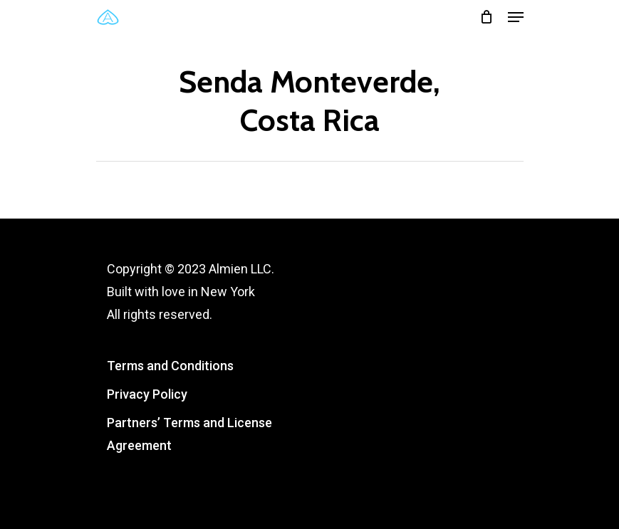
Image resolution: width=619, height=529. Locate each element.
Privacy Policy (147, 394)
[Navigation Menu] (516, 17)
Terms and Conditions (170, 365)
